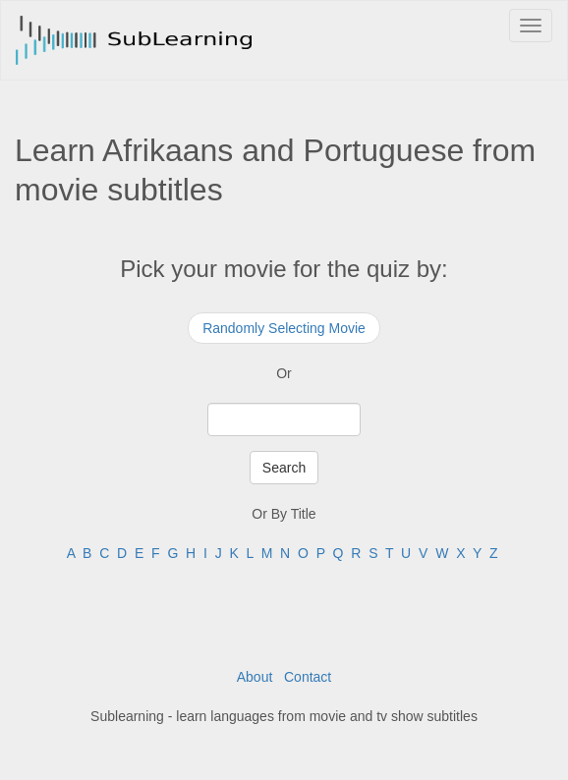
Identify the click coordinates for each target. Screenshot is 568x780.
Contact (307, 677)
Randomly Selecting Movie (284, 328)
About (255, 677)
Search (284, 467)
